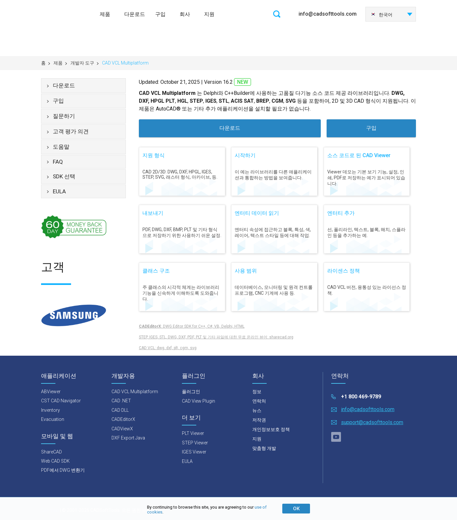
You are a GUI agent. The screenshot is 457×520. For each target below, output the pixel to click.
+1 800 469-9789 (361, 397)
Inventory (50, 410)
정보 (256, 391)
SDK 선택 (64, 176)
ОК (296, 509)
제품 (105, 14)
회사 (185, 14)
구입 (160, 14)
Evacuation (52, 419)
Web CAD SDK (55, 461)
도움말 (61, 146)
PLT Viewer (193, 433)
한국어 (381, 15)
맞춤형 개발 (264, 448)
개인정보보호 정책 (271, 429)
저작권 (259, 420)
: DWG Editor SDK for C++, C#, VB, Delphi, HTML (191, 326)
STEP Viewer (195, 442)
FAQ (58, 161)
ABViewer (51, 391)
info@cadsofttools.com (328, 14)
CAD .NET (121, 400)
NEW (242, 82)
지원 (209, 14)
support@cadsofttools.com (372, 422)
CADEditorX (123, 419)
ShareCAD (51, 451)
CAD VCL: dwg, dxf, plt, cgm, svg (168, 348)
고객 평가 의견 (71, 131)
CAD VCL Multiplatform (134, 391)
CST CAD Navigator (61, 400)
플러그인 (191, 391)
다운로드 (134, 14)
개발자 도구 (82, 63)
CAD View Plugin (198, 401)
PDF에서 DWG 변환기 (63, 470)
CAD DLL (120, 410)
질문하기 (64, 116)
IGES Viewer (194, 451)
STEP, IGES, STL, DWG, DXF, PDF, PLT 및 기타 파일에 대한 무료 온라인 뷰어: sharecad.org (216, 337)
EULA (59, 191)
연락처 (259, 401)
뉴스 (256, 410)
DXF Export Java (128, 437)
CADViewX (122, 428)
